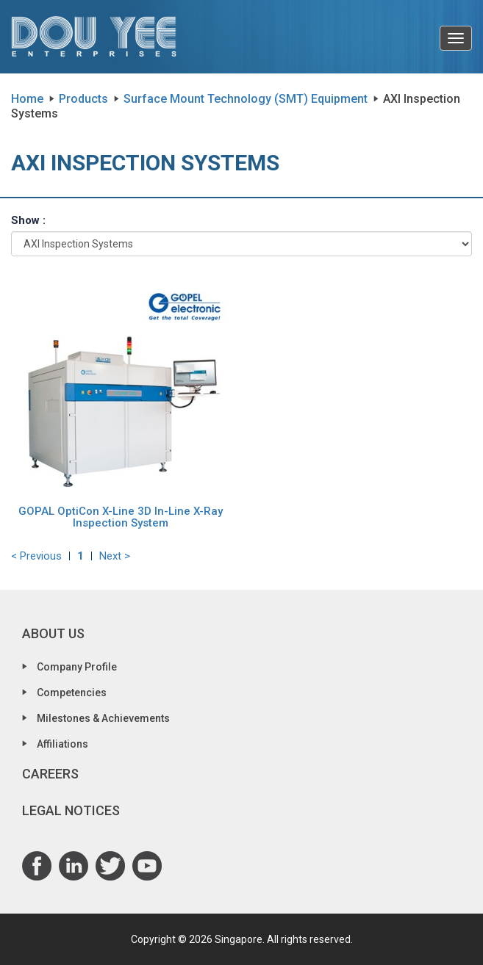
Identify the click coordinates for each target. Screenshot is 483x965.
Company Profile (77, 667)
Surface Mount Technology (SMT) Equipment (246, 99)
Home (27, 99)
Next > (114, 556)
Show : (28, 220)
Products (83, 99)
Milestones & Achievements (103, 718)
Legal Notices (71, 810)
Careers (50, 773)
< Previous (36, 556)
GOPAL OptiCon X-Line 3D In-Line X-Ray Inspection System (120, 517)
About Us (53, 633)
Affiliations (62, 744)
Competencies (72, 692)
